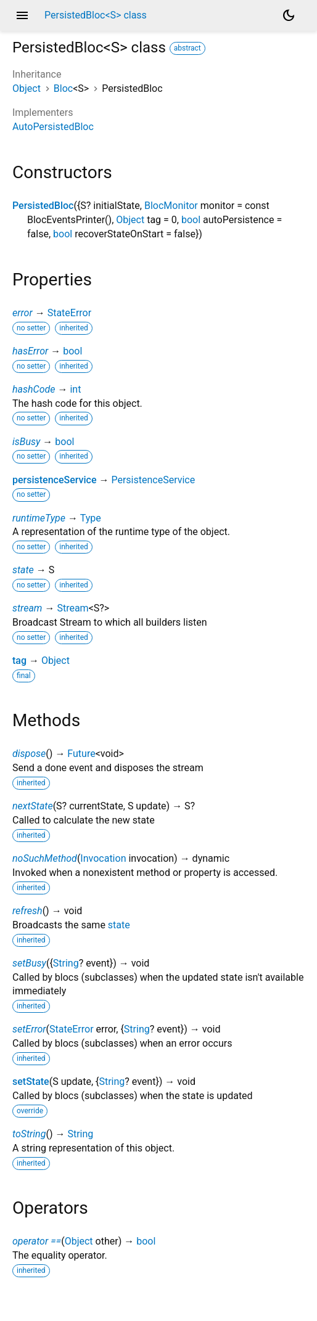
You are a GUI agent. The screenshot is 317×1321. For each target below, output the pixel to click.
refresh (27, 911)
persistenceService (54, 480)
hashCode (33, 389)
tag (19, 660)
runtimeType (38, 518)
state (23, 570)
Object (26, 88)
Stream (72, 608)
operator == (36, 1241)
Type (90, 518)
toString (29, 1134)
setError (29, 1029)
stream (27, 608)
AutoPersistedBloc (53, 127)
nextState (32, 806)
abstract (187, 48)
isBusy (26, 442)
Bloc (63, 88)
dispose (29, 753)
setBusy (29, 963)
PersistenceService (153, 480)
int (75, 389)
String (66, 963)
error (22, 313)
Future (81, 753)
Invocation (103, 858)
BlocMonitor (171, 205)
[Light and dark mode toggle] (288, 15)
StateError (69, 313)
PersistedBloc (42, 205)
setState (30, 1081)
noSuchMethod (44, 858)
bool (190, 220)
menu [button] (22, 15)
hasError (30, 351)
